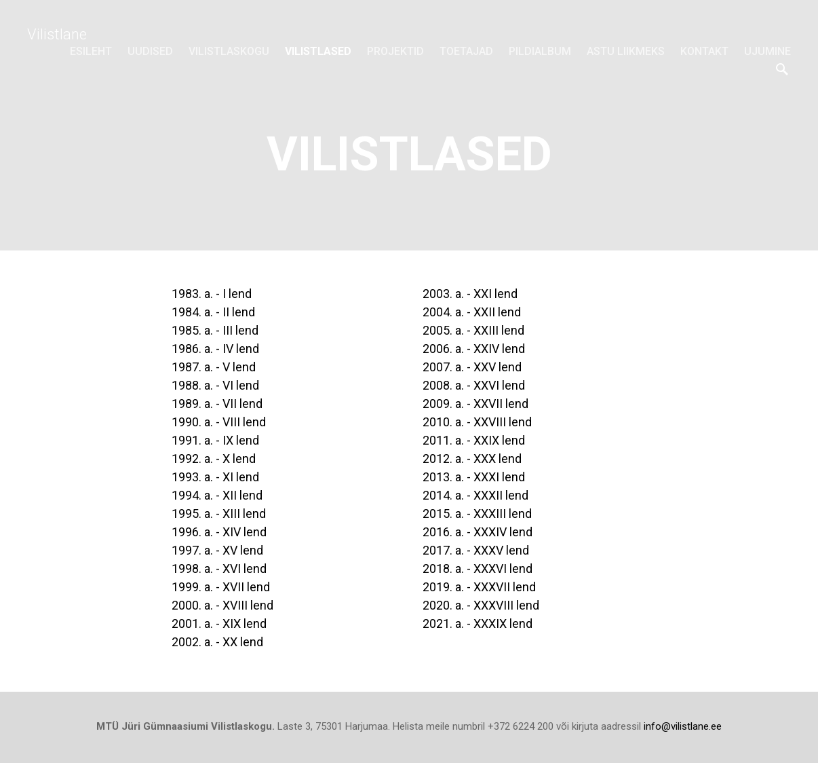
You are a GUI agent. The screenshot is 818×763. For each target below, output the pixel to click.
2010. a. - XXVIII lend (477, 422)
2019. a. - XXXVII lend (479, 587)
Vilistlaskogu (229, 51)
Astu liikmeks (626, 51)
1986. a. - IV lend (215, 348)
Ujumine (767, 51)
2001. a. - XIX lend (219, 623)
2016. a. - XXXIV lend (477, 532)
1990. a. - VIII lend (219, 422)
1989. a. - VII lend (217, 403)
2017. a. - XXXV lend (476, 550)
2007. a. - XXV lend (472, 367)
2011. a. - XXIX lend (474, 440)
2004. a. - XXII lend (472, 312)
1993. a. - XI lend (215, 477)
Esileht (91, 51)
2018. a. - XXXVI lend (477, 568)
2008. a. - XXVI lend (474, 385)
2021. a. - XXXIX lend (477, 623)
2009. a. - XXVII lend (475, 403)
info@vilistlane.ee (683, 726)
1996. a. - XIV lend (219, 532)
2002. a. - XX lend (217, 642)
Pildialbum (540, 51)
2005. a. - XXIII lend (473, 330)
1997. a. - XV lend (217, 550)
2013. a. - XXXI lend (474, 477)
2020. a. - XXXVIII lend (481, 605)
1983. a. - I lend (212, 293)
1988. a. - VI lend (215, 385)
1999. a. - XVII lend (221, 587)
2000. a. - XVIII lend (222, 605)
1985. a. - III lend (215, 330)
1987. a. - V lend (214, 367)
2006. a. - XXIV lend (476, 348)
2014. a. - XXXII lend (475, 495)
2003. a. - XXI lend (470, 293)
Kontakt (704, 51)
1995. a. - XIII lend (219, 513)
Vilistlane (57, 34)
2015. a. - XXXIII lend (477, 513)
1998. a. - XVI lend (219, 568)
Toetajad (466, 51)
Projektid (395, 51)
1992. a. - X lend (214, 458)
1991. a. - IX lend (215, 440)
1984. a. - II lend (213, 312)
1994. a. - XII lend (217, 495)
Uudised (150, 51)
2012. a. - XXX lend (472, 458)
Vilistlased (318, 51)
